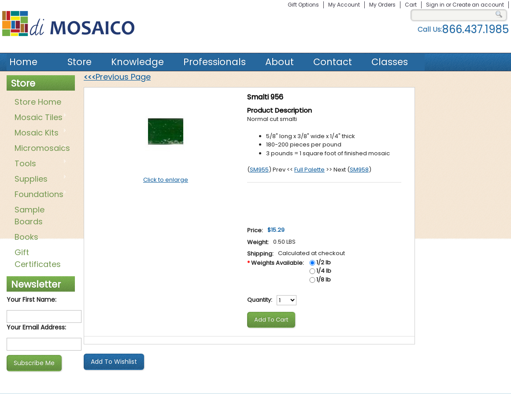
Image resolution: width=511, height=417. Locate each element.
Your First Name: (31, 299)
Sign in (435, 4)
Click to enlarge (165, 180)
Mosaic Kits (39, 133)
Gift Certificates (38, 258)
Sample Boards (29, 215)
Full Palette (309, 169)
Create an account (478, 4)
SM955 (259, 169)
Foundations (39, 195)
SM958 (359, 169)
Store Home (38, 101)
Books (26, 236)
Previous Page (117, 76)
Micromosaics (40, 149)
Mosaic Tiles (39, 118)
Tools (39, 164)
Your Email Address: (36, 327)
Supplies (39, 179)
